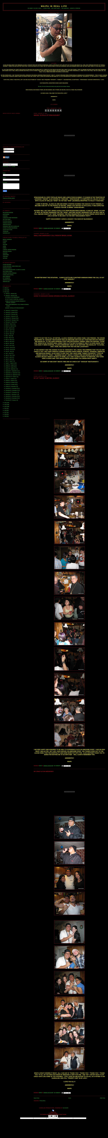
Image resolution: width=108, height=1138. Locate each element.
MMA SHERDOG (6, 276)
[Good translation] (50, 1116)
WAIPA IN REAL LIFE (54, 6)
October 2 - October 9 (10, 378)
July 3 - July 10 (9, 353)
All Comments (7, 151)
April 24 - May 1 (9, 333)
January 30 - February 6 (11, 314)
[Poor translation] (55, 1116)
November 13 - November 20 (12, 388)
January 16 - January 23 (11, 310)
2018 (5, 414)
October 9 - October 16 (11, 380)
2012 (5, 402)
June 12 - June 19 (10, 347)
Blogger (65, 1108)
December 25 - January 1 (11, 400)
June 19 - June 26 (10, 349)
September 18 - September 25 (12, 374)
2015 (5, 408)
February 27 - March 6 (10, 322)
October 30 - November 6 (11, 386)
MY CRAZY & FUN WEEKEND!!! (44, 771)
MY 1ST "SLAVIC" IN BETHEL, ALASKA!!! (46, 378)
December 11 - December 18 (12, 396)
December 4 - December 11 (12, 394)
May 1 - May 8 (9, 335)
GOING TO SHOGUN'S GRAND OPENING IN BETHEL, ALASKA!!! (54, 296)
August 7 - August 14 (10, 363)
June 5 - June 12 (9, 345)
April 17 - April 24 (9, 331)
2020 (5, 416)
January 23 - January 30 (11, 312)
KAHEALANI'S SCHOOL (8, 274)
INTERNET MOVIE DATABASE (9, 273)
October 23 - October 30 (11, 384)
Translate (11, 166)
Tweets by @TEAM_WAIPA (9, 198)
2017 (5, 412)
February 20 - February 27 (11, 320)
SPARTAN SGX (6, 281)
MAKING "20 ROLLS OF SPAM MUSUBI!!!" (47, 115)
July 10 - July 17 (9, 355)
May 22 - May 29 (9, 341)
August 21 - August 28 (10, 367)
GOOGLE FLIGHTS (7, 268)
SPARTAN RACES (7, 279)
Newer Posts (36, 1098)
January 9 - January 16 (11, 295)
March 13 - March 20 (10, 326)
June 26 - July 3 (9, 351)
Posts (5, 149)
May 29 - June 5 (9, 343)
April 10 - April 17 (9, 329)
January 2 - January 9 (10, 293)
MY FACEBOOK (6, 278)
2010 (5, 289)
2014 (5, 406)
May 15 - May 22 (9, 339)
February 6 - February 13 (11, 316)
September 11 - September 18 (12, 372)
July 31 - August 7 (10, 361)
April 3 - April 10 (9, 327)
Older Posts (102, 1098)
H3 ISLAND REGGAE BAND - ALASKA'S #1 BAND (14, 269)
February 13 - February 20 (11, 318)
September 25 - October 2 (11, 376)
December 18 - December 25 (12, 398)
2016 (5, 410)
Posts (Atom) (42, 1100)
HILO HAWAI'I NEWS (7, 271)
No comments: (57, 228)
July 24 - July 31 (9, 359)
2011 (5, 291)
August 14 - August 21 (10, 365)
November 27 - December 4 (12, 392)
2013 (5, 404)
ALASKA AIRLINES (7, 264)
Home (69, 1098)
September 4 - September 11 (12, 370)
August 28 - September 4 (11, 368)
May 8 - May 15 (9, 337)
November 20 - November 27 (12, 390)
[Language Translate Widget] (10, 164)
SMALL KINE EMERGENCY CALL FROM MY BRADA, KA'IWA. (53, 235)
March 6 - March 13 (10, 324)
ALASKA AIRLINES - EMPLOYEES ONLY (12, 266)
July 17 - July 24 (9, 357)
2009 (5, 287)
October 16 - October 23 (11, 382)
